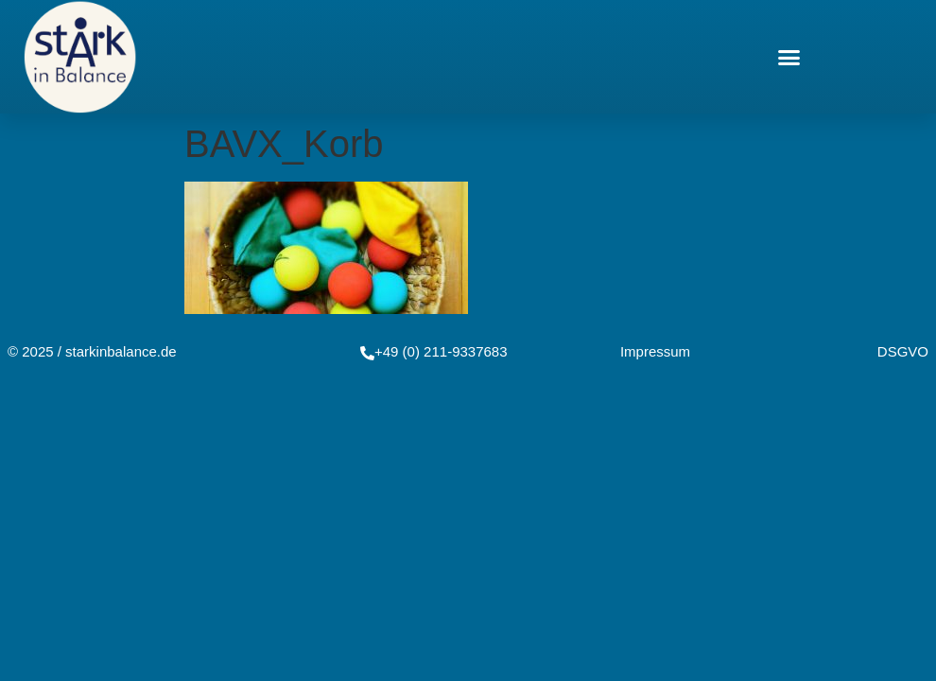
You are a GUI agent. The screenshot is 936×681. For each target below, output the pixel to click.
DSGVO (902, 351)
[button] (789, 57)
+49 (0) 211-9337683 (441, 351)
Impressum (655, 351)
